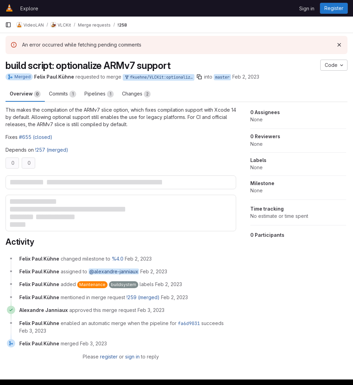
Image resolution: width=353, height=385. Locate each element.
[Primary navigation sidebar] (8, 24)
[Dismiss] (339, 45)
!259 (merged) (143, 297)
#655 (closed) (35, 137)
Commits (62, 94)
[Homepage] (9, 8)
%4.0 (117, 259)
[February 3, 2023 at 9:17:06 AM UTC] (32, 331)
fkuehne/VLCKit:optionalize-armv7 (159, 77)
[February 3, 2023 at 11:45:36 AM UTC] (93, 343)
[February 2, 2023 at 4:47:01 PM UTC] (174, 297)
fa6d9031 (189, 323)
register (109, 356)
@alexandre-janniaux (113, 271)
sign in (132, 356)
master (222, 77)
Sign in (306, 8)
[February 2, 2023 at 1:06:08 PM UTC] (138, 259)
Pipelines (99, 94)
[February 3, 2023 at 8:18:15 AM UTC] (151, 310)
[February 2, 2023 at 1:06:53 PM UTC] (168, 284)
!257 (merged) (51, 150)
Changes (136, 94)
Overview (25, 94)
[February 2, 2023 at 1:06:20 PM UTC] (153, 271)
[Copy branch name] (199, 77)
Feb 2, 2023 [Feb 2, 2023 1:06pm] (245, 77)
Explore (29, 8)
